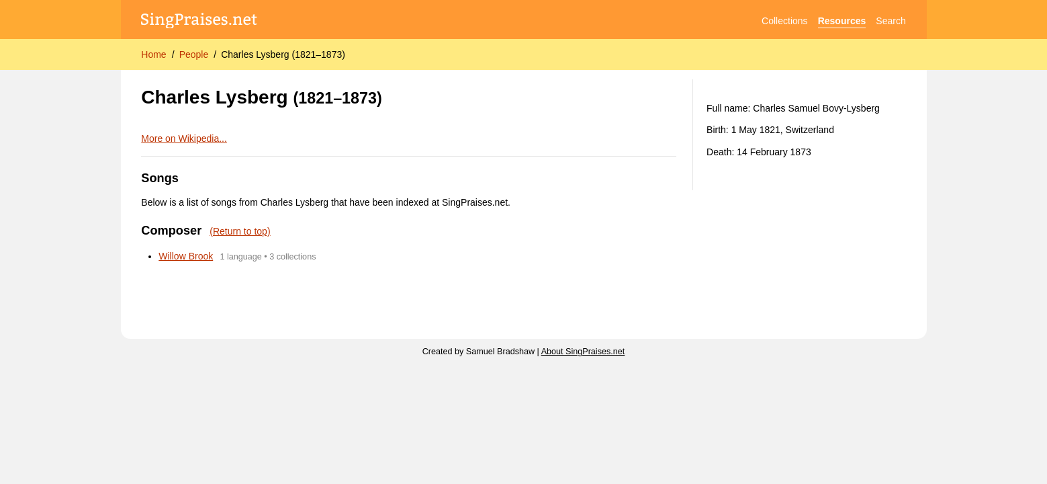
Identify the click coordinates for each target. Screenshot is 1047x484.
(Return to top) (240, 231)
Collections (784, 20)
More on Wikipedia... (184, 138)
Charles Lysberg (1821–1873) (283, 54)
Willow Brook (185, 256)
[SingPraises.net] (199, 21)
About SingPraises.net (583, 351)
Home (153, 54)
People (194, 54)
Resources (842, 20)
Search (890, 20)
